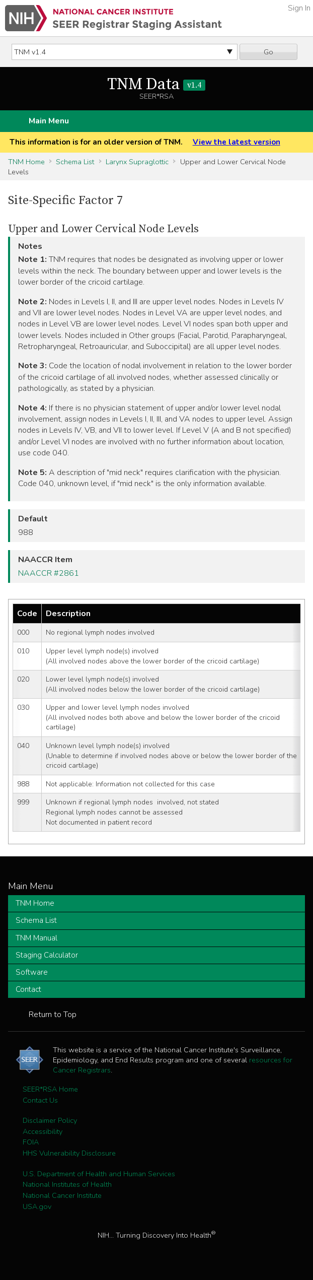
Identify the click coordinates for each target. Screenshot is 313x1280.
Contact (28, 989)
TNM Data (156, 85)
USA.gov (37, 1206)
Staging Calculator (47, 955)
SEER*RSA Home (50, 1089)
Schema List (75, 162)
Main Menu (49, 120)
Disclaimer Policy (50, 1120)
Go (268, 52)
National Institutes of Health (67, 1184)
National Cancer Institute (62, 1195)
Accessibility (42, 1131)
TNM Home (26, 162)
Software (32, 972)
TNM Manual (36, 938)
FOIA (31, 1142)
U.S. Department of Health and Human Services (99, 1174)
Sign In (299, 8)
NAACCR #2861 (48, 573)
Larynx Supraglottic (137, 162)
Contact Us (40, 1100)
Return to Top (52, 1014)
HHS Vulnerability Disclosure (69, 1153)
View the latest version (236, 142)
